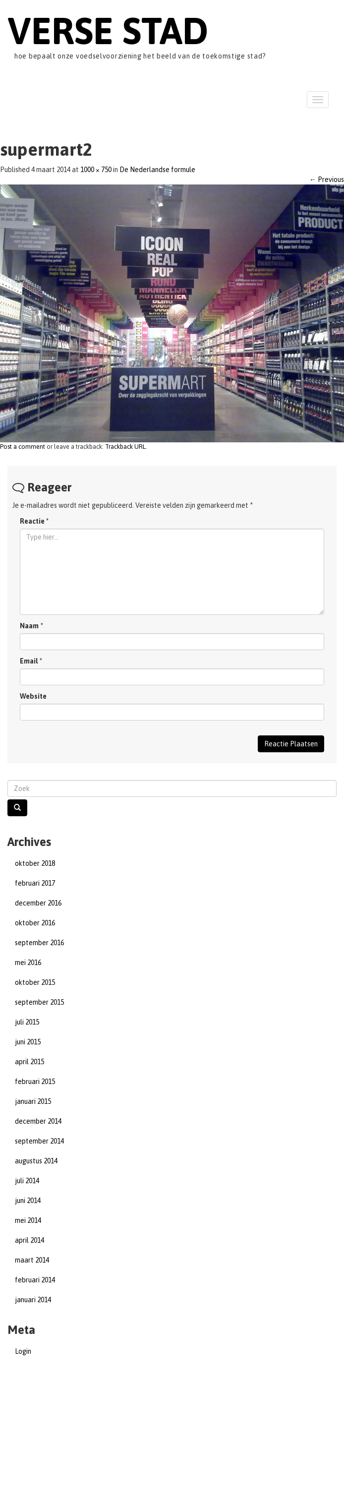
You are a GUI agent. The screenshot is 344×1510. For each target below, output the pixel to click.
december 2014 (38, 1121)
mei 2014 (28, 1220)
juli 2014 (27, 1181)
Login (23, 1351)
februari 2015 (35, 1082)
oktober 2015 (35, 982)
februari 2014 (35, 1280)
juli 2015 (27, 1022)
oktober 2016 (35, 923)
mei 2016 (28, 962)
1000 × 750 (96, 170)
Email (29, 661)
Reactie (34, 521)
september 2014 (39, 1141)
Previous (326, 179)
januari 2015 (33, 1101)
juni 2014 (28, 1201)
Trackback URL (125, 446)
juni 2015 (28, 1042)
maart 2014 (32, 1260)
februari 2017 (35, 883)
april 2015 (29, 1062)
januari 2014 (33, 1300)
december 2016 (38, 903)
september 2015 (39, 1002)
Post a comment (22, 446)
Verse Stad (107, 30)
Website (33, 696)
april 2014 (29, 1240)
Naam (29, 626)
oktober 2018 (35, 863)
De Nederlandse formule (157, 170)
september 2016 (39, 943)
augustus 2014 (36, 1161)
